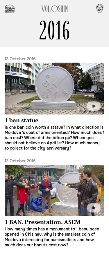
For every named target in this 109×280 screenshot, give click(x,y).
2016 (54, 30)
